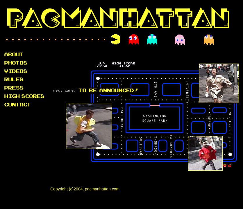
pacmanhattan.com (102, 189)
